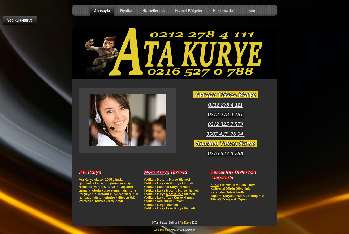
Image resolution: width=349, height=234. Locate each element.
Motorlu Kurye (176, 190)
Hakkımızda (223, 11)
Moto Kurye (174, 194)
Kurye (215, 185)
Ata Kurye (86, 180)
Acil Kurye (173, 183)
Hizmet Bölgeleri (189, 11)
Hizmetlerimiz (153, 11)
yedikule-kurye (20, 20)
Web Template (162, 230)
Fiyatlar (126, 11)
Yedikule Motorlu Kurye (161, 180)
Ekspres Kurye (167, 187)
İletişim (249, 11)
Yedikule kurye (154, 197)
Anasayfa (102, 11)
